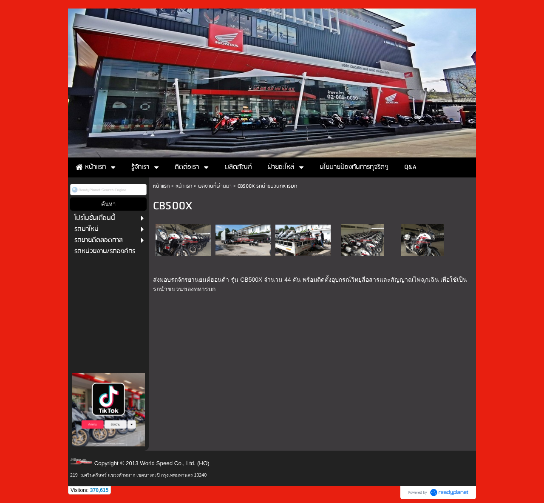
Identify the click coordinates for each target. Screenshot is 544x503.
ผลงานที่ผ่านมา (215, 186)
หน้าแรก (161, 186)
